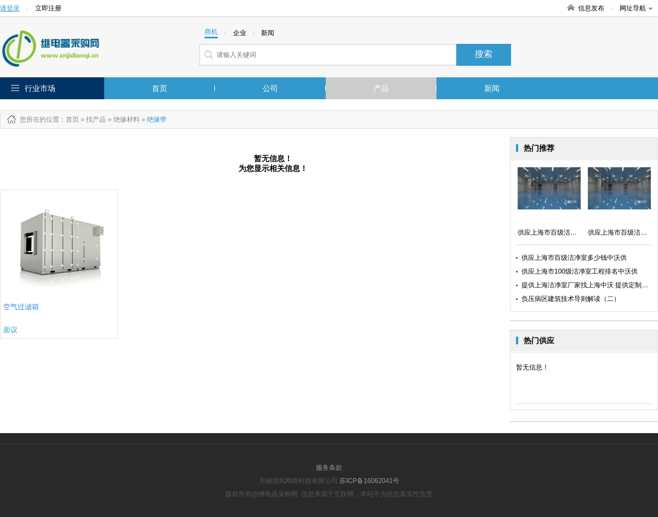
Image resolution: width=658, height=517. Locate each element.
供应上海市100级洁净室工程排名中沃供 (579, 271)
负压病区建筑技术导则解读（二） (570, 299)
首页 (159, 88)
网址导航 (636, 8)
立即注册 (48, 8)
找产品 (96, 119)
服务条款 (329, 467)
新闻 (492, 88)
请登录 (10, 8)
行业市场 (40, 88)
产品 (381, 88)
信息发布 (591, 8)
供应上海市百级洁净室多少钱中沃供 (574, 258)
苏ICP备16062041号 (369, 481)
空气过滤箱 (21, 307)
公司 (270, 88)
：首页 (69, 119)
